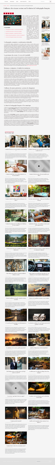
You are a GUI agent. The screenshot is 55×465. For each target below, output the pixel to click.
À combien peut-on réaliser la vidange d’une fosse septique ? (39, 372)
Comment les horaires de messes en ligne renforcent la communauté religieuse (39, 249)
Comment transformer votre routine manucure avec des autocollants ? (45, 58)
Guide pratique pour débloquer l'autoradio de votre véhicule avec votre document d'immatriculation (39, 274)
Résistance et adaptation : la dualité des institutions (14, 33)
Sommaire (7, 27)
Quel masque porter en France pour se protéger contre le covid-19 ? (15, 372)
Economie (6, 1)
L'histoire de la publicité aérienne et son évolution (39, 298)
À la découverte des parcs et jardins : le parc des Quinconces (16, 249)
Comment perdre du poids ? (16, 421)
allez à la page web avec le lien (32, 65)
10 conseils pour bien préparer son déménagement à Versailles (16, 323)
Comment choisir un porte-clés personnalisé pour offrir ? (39, 174)
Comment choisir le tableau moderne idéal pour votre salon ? (16, 199)
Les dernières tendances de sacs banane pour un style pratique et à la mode (39, 323)
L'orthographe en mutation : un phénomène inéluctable (14, 29)
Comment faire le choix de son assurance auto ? (15, 445)
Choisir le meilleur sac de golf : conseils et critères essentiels (16, 299)
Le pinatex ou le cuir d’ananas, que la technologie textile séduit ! (39, 396)
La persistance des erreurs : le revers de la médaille (14, 31)
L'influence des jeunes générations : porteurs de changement (15, 35)
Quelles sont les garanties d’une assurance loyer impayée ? (39, 421)
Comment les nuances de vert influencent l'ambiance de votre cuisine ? (16, 224)
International (12, 1)
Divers (30, 1)
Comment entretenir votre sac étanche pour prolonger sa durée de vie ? (46, 44)
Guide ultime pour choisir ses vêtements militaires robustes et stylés (16, 274)
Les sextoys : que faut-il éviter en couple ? (15, 396)
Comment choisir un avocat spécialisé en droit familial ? (46, 30)
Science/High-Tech (23, 1)
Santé (17, 1)
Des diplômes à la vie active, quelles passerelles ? (16, 347)
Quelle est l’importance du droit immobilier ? (39, 347)
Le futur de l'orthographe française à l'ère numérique (14, 37)
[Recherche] (44, 1)
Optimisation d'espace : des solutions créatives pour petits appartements (39, 224)
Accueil (5, 5)
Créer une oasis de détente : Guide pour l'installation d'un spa (39, 199)
